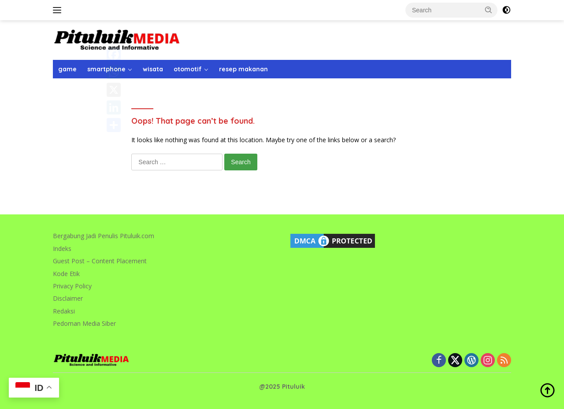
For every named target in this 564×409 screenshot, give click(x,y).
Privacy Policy (72, 286)
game (67, 69)
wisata (153, 69)
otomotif (188, 69)
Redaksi (64, 311)
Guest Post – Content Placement (100, 261)
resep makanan (243, 69)
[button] (488, 10)
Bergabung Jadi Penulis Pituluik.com (103, 236)
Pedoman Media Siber (84, 323)
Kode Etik (66, 273)
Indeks (62, 248)
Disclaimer (68, 298)
